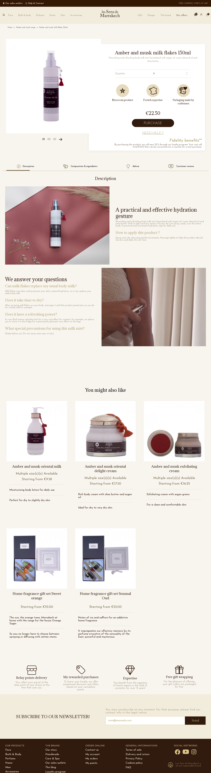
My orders (91, 758)
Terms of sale (134, 750)
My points (91, 763)
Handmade (52, 754)
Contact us (92, 750)
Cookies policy (134, 763)
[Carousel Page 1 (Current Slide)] (43, 139)
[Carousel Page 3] (54, 139)
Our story (51, 750)
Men (8, 767)
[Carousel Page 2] (49, 139)
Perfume (10, 758)
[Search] (4, 15)
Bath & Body (13, 754)
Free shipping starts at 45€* (193, 3)
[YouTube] (186, 751)
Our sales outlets (55, 763)
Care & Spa (52, 758)
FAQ (128, 767)
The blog (50, 767)
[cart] (207, 15)
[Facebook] (177, 751)
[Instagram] (193, 751)
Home (9, 763)
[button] (165, 15)
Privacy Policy (134, 758)
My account (92, 754)
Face (8, 750)
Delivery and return (138, 754)
